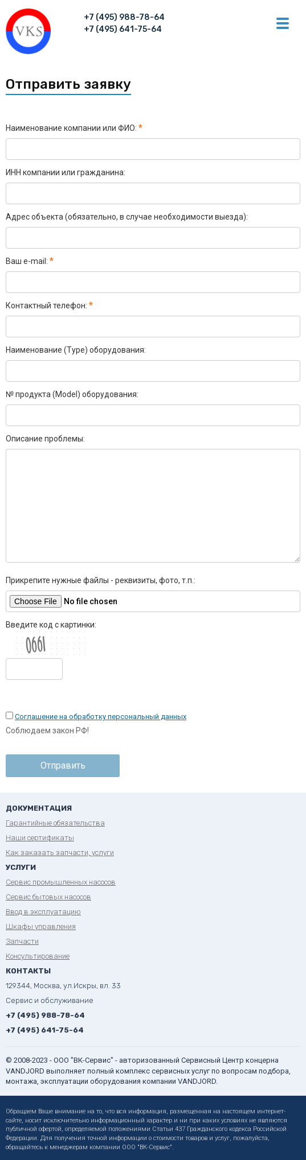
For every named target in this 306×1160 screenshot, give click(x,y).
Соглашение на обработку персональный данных (100, 716)
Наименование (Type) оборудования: (76, 349)
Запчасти (22, 941)
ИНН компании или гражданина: (65, 172)
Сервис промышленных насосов (61, 882)
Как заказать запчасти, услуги (60, 852)
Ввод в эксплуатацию (43, 911)
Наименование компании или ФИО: (74, 128)
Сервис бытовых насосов (48, 897)
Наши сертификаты (40, 837)
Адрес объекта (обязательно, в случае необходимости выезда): (127, 216)
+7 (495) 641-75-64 (123, 29)
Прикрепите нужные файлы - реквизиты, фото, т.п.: (100, 580)
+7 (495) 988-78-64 (124, 17)
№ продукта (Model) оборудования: (72, 394)
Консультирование (38, 956)
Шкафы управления (41, 926)
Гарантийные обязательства (55, 823)
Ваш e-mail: (30, 261)
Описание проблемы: (45, 438)
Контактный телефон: (49, 305)
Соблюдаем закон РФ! (47, 730)
